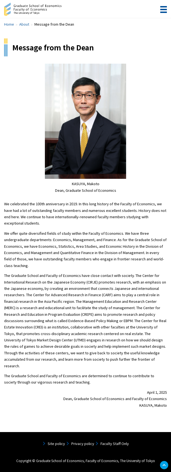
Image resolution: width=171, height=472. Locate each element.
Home (9, 24)
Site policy (56, 443)
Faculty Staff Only (115, 443)
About (24, 24)
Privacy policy (82, 443)
